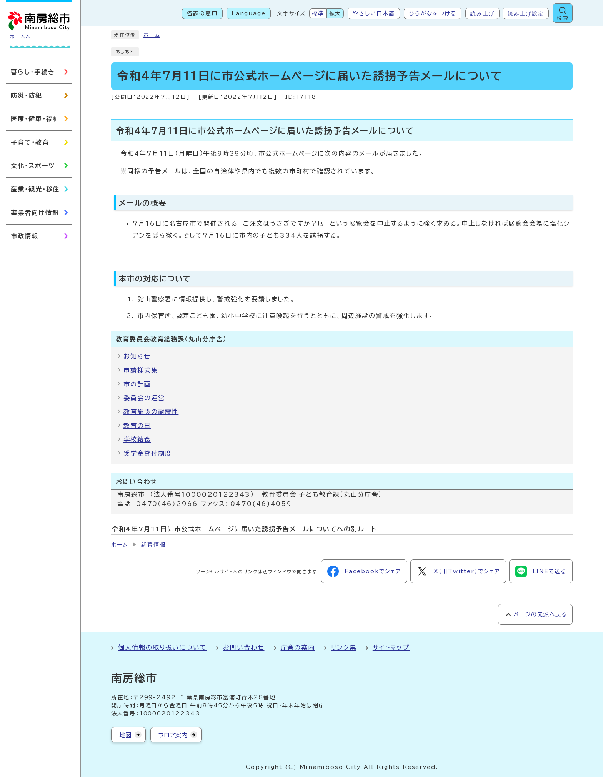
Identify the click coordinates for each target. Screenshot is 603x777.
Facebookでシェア (364, 571)
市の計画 (137, 384)
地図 (125, 735)
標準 (318, 13)
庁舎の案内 (298, 647)
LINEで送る (540, 571)
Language (249, 13)
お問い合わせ (244, 647)
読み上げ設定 (526, 13)
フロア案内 (172, 735)
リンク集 (343, 647)
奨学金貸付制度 (147, 453)
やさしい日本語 (374, 13)
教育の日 (137, 426)
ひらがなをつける (432, 13)
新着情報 (153, 544)
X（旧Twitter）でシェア (458, 571)
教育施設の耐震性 (150, 412)
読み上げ (482, 13)
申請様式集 (140, 370)
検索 (562, 18)
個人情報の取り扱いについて (162, 647)
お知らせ (137, 356)
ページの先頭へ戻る (540, 614)
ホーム (151, 35)
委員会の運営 (144, 398)
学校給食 (137, 439)
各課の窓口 (202, 13)
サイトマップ (391, 647)
